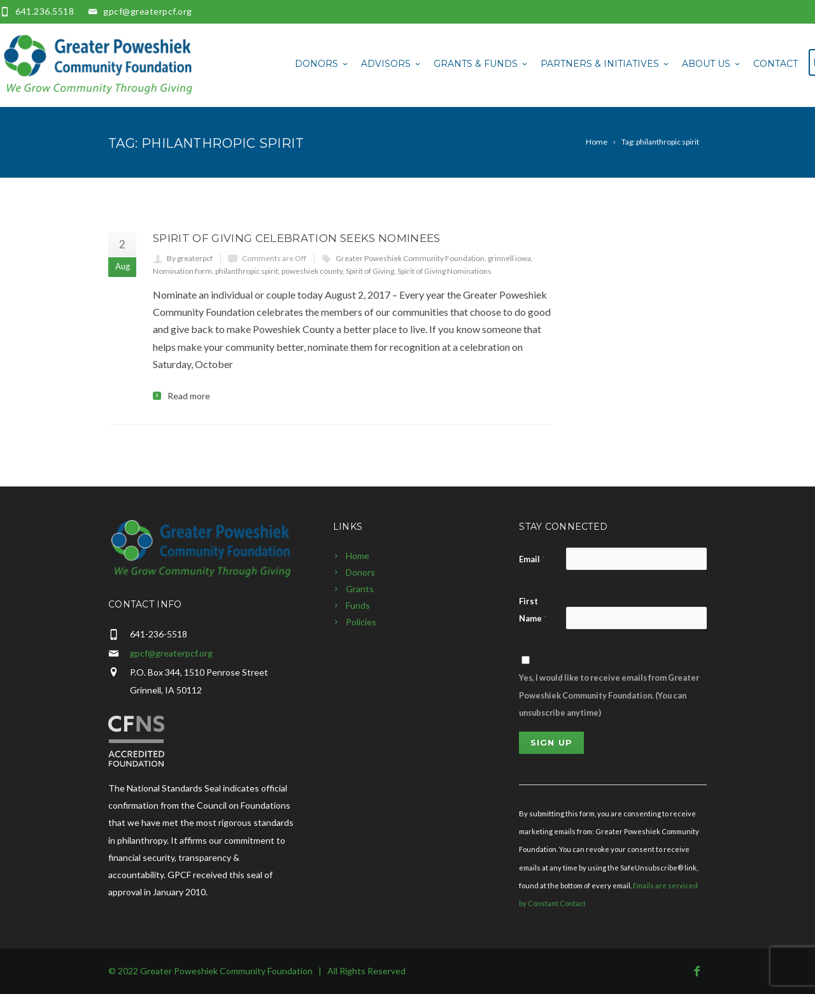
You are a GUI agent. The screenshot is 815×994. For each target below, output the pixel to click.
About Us (712, 63)
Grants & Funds (481, 63)
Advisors (391, 63)
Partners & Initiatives (605, 63)
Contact (775, 63)
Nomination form (182, 271)
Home (357, 555)
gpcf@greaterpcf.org (147, 11)
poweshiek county (312, 271)
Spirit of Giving (370, 271)
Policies (361, 621)
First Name (533, 609)
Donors (322, 63)
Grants (360, 588)
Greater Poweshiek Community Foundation (410, 258)
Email (532, 559)
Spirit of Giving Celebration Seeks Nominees (297, 238)
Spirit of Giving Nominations (444, 271)
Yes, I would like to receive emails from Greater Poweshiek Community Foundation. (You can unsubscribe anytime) (609, 694)
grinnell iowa (509, 258)
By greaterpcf (190, 258)
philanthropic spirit (246, 271)
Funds (358, 605)
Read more (188, 396)
